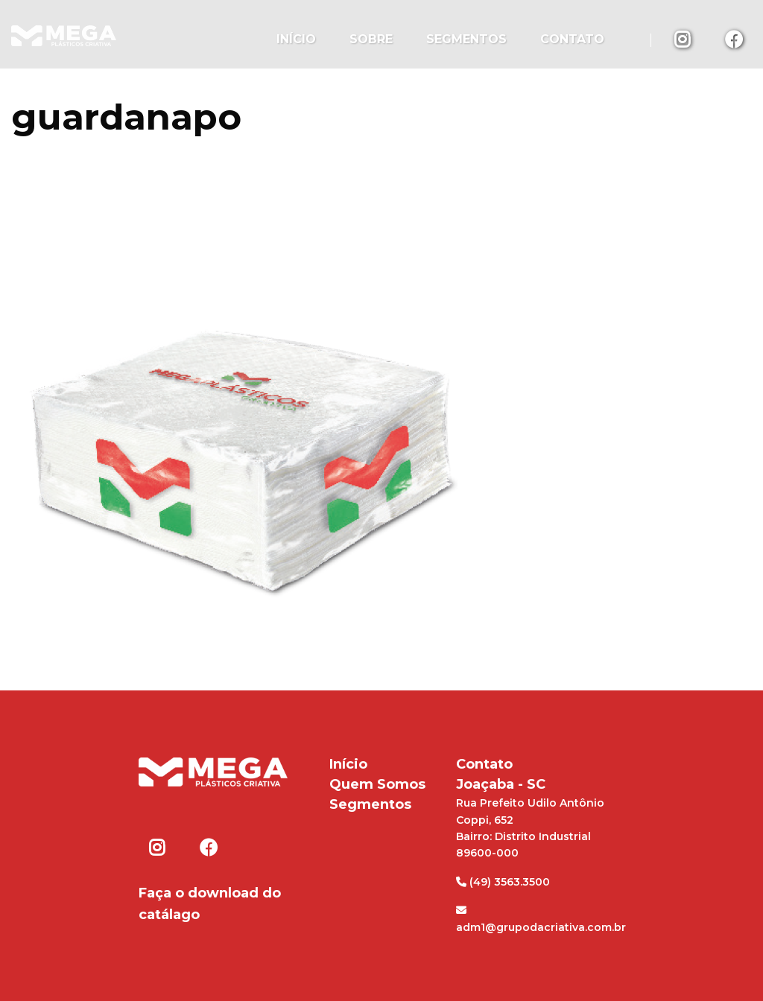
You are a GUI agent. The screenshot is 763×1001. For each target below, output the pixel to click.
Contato (572, 39)
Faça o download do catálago (210, 904)
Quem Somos (377, 784)
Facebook (734, 38)
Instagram (683, 38)
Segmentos (466, 39)
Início (296, 39)
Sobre (371, 39)
